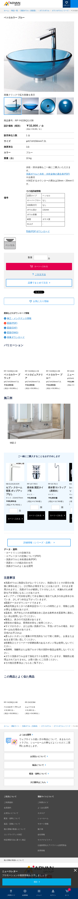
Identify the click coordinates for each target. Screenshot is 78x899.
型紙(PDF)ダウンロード (38, 231)
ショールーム (43, 818)
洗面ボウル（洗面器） (28, 11)
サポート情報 (43, 824)
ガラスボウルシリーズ (60, 11)
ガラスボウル (44, 11)
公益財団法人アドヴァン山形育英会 (52, 845)
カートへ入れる (41, 266)
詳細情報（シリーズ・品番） (37, 542)
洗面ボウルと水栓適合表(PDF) (21, 559)
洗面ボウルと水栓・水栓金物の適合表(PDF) (48, 174)
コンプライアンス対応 (13, 834)
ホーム (6, 11)
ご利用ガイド (43, 802)
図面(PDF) (12, 323)
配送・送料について (38, 774)
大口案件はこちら (38, 782)
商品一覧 (14, 11)
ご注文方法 (40, 274)
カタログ (41, 813)
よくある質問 (43, 808)
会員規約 (7, 808)
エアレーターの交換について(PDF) (23, 556)
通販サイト (15, 726)
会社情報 (41, 834)
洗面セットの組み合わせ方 (19, 563)
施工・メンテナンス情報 (19, 318)
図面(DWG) (12, 332)
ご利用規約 (8, 802)
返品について (38, 765)
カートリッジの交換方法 (18, 553)
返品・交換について (12, 824)
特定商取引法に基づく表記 (15, 840)
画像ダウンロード (16, 337)
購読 (35, 882)
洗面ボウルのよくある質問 (19, 566)
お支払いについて (38, 756)
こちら (26, 663)
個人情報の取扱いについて (15, 829)
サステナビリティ (45, 840)
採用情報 (41, 850)
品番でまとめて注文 (38, 283)
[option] (39, 56)
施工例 (40, 829)
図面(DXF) (12, 328)
